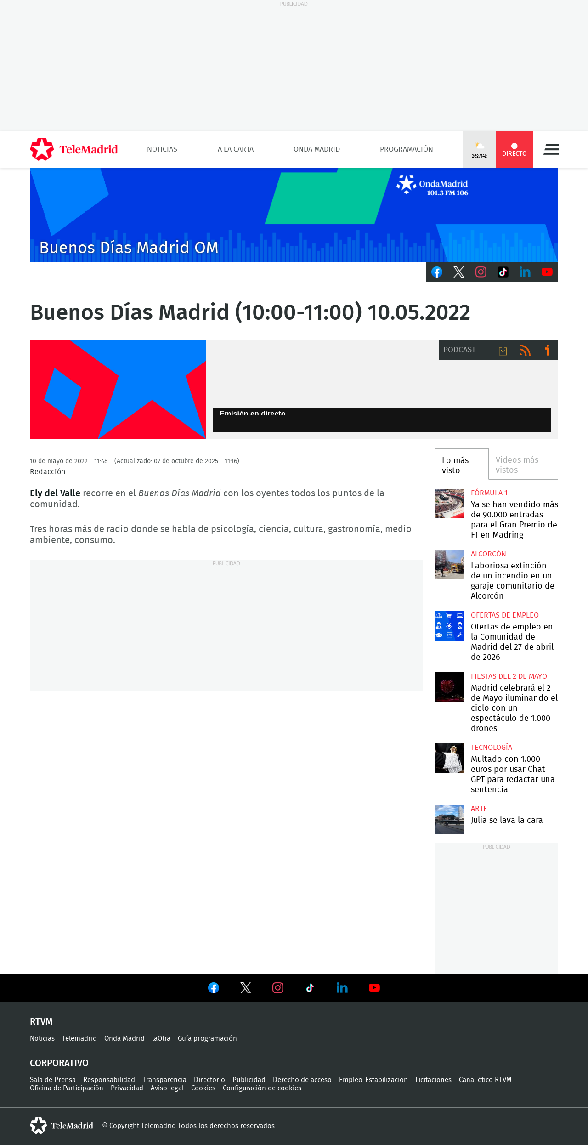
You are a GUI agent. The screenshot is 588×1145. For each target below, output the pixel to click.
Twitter (459, 272)
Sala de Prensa (53, 1080)
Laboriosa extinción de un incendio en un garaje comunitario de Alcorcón (449, 564)
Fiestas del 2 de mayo (509, 676)
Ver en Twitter (246, 989)
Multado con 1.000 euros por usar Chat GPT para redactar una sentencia (449, 757)
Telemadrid (79, 1038)
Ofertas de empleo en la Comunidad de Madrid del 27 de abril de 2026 (449, 625)
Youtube (547, 272)
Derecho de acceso (302, 1080)
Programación (406, 149)
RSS (525, 350)
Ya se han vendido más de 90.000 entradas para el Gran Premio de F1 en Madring (449, 503)
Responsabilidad (109, 1080)
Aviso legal (167, 1088)
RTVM (41, 1021)
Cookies (203, 1088)
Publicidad (249, 1080)
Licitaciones (433, 1080)
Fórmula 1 (489, 493)
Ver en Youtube (374, 988)
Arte (479, 808)
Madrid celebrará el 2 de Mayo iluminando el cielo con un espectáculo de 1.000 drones (449, 686)
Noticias (162, 149)
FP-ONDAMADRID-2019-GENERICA (118, 390)
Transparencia (164, 1080)
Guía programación (207, 1038)
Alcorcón (488, 554)
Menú (551, 149)
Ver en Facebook (213, 989)
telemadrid (61, 1125)
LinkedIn (525, 272)
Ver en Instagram (278, 988)
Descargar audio (503, 350)
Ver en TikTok (310, 989)
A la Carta (236, 149)
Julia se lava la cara (449, 819)
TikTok (503, 272)
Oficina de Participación (66, 1088)
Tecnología (491, 747)
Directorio (209, 1080)
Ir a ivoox (547, 350)
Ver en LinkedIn (342, 988)
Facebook (437, 272)
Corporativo (59, 1063)
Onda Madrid (317, 149)
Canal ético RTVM (485, 1080)
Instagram (481, 272)
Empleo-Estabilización (373, 1080)
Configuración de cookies (262, 1088)
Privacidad (127, 1088)
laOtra (161, 1038)
